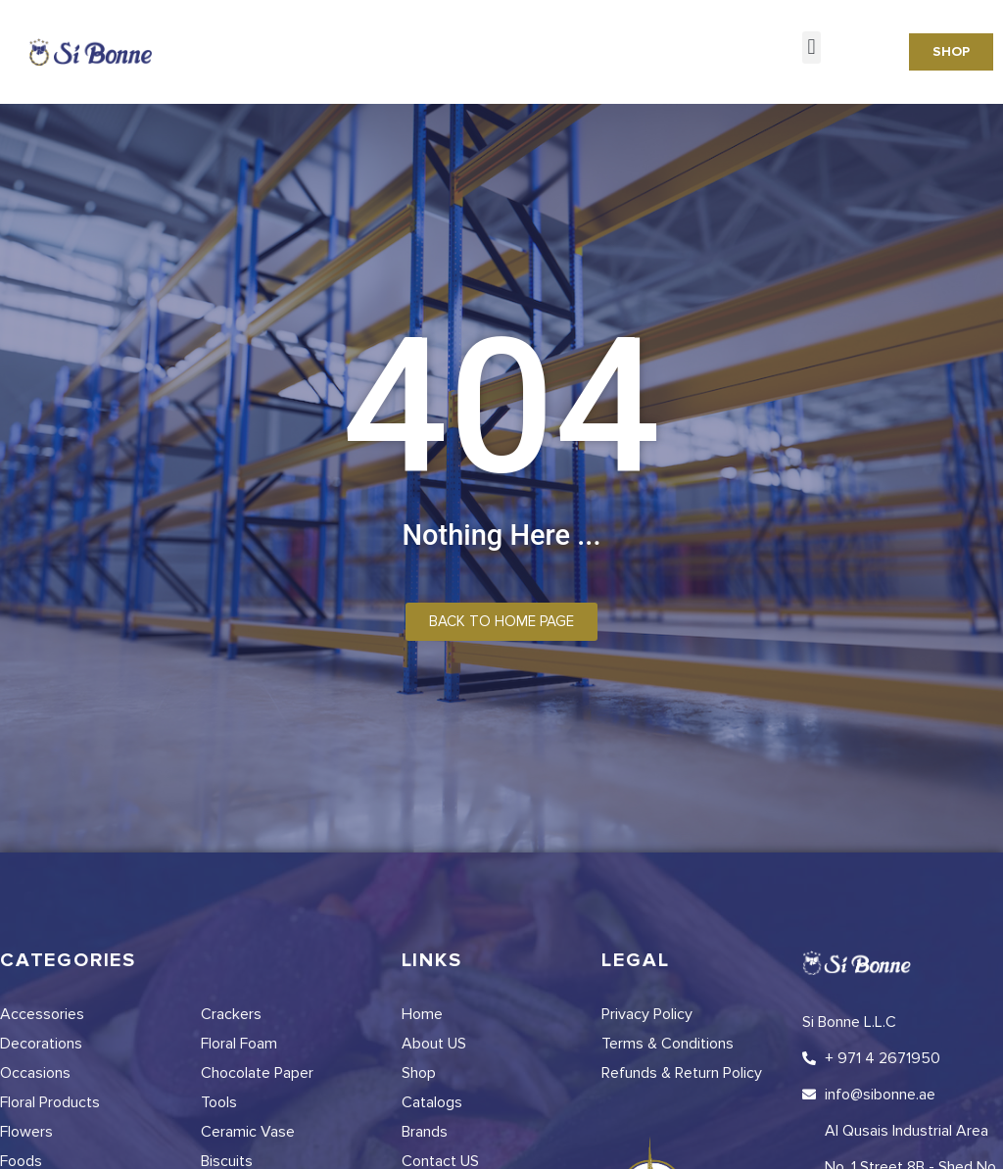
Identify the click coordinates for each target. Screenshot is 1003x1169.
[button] (811, 47)
